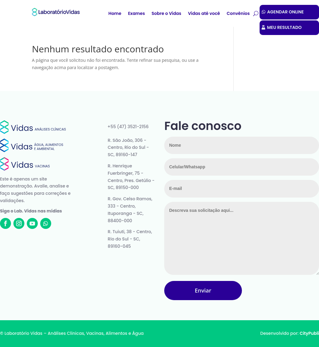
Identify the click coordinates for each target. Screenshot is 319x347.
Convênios (238, 13)
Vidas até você (204, 13)
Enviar (203, 290)
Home (114, 13)
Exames (136, 13)
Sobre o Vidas (166, 13)
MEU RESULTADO (284, 27)
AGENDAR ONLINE (285, 12)
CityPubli (309, 333)
